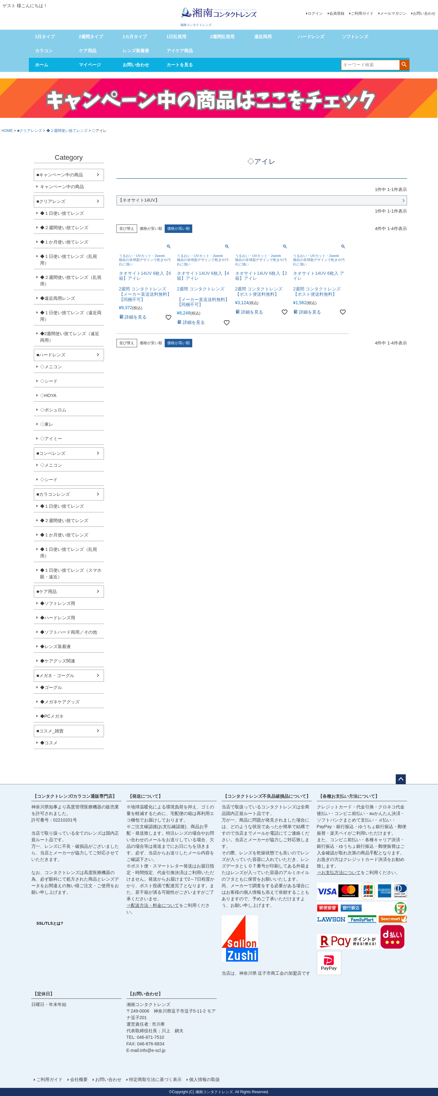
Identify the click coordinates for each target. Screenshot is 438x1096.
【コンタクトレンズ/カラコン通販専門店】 (75, 796)
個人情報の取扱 (204, 1079)
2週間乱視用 (222, 36)
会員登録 (336, 13)
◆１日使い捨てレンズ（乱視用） (68, 259)
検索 (404, 64)
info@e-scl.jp (152, 1050)
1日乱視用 (177, 36)
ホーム (41, 64)
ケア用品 (87, 50)
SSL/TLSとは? (49, 923)
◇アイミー (51, 438)
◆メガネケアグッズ (60, 701)
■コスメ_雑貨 (50, 730)
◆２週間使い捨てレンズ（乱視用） (70, 280)
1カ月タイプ (135, 36)
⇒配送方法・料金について (152, 905)
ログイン (315, 13)
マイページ (90, 64)
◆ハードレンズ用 (57, 617)
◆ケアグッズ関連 (57, 660)
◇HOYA (48, 395)
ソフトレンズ (355, 36)
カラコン (44, 50)
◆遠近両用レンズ (57, 298)
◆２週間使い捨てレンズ (67, 130)
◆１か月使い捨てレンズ (64, 241)
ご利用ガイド (362, 13)
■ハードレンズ (51, 354)
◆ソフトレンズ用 (57, 603)
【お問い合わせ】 (145, 993)
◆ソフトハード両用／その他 (68, 632)
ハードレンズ (311, 36)
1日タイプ (45, 36)
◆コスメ (49, 742)
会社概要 (79, 1079)
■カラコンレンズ (53, 494)
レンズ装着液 (136, 50)
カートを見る (180, 64)
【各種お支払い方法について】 (348, 796)
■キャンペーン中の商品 (60, 174)
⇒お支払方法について (339, 872)
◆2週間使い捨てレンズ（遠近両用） (70, 337)
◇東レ (46, 424)
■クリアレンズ (29, 130)
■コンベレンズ (51, 453)
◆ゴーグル (51, 687)
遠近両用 (263, 36)
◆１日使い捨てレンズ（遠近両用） (70, 316)
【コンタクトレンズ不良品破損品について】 (267, 796)
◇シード (49, 381)
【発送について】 (145, 796)
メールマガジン (393, 13)
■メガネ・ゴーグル (55, 675)
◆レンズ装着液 (55, 646)
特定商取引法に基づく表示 (155, 1079)
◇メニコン (51, 366)
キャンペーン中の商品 (62, 186)
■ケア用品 (47, 591)
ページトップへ (401, 779)
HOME (7, 130)
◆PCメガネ (52, 716)
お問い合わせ (424, 13)
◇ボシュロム (53, 409)
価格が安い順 (151, 228)
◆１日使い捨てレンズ (62, 213)
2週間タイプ (91, 36)
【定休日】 (43, 993)
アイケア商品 (180, 50)
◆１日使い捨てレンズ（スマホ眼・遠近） (70, 573)
